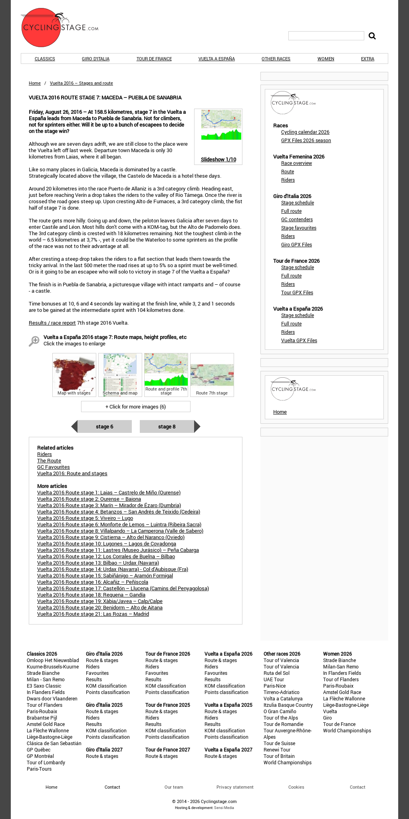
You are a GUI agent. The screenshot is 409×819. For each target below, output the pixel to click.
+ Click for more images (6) (135, 406)
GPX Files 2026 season (306, 140)
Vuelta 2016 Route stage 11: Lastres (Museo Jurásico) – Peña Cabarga (118, 549)
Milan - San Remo (46, 679)
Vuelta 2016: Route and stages (72, 473)
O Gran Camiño (280, 711)
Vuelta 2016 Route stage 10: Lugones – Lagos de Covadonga (106, 543)
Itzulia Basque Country (288, 705)
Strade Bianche (43, 673)
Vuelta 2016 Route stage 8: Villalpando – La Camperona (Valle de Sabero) (120, 530)
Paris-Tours (39, 768)
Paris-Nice (275, 685)
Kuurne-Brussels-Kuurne (53, 666)
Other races (276, 58)
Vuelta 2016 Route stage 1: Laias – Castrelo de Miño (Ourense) (109, 492)
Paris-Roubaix (42, 711)
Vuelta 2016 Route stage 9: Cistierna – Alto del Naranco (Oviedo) (111, 537)
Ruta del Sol (277, 673)
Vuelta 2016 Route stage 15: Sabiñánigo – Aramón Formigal (105, 575)
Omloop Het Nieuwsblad (53, 660)
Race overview (296, 163)
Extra (367, 58)
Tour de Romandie (283, 724)
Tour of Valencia (281, 660)
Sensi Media (224, 807)
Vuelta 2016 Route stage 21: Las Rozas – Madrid (93, 613)
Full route (291, 211)
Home (35, 83)
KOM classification (106, 685)
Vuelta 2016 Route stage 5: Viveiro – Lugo (85, 518)
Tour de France (154, 58)
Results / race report (52, 322)
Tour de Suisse (279, 743)
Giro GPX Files (296, 244)
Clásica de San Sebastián (54, 743)
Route (287, 171)
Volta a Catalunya (283, 698)
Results (94, 679)
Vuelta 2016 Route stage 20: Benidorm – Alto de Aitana (100, 607)
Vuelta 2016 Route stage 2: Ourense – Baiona (89, 498)
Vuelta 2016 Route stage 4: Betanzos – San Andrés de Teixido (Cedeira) (118, 511)
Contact (357, 787)
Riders (288, 179)
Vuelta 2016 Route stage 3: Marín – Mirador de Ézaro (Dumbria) (109, 505)
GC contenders (297, 219)
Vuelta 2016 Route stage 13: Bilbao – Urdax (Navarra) (98, 562)
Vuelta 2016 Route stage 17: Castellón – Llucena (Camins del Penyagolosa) (123, 588)
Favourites (97, 673)
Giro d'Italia (95, 58)
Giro (327, 717)
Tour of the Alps (281, 717)
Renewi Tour (277, 749)
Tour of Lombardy (46, 762)
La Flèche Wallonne (48, 730)
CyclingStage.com (65, 27)
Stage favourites (298, 227)
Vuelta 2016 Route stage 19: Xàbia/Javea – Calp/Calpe (100, 601)
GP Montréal (40, 756)
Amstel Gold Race (46, 724)
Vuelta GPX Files (299, 340)
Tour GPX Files (297, 292)
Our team (174, 787)
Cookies (296, 787)
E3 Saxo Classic (44, 685)
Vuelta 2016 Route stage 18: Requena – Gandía (91, 594)
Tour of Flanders (44, 705)
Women (326, 58)
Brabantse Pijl (42, 717)
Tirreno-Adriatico (282, 692)
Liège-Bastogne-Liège (49, 737)
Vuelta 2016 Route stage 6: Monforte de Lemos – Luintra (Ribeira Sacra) (119, 524)
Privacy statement (235, 787)
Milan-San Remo (341, 666)
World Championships (288, 762)
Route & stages (102, 660)
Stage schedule (297, 202)
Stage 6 (104, 426)
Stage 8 (166, 426)
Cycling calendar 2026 (305, 132)
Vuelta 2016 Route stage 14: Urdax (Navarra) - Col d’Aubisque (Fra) (112, 569)
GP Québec (38, 749)
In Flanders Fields (46, 692)
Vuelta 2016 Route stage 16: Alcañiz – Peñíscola (92, 581)
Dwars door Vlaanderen (52, 698)
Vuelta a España (217, 58)
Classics (45, 58)
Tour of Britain (279, 756)
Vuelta (330, 711)
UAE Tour (274, 679)
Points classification (108, 692)
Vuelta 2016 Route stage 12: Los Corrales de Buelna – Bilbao (106, 556)
